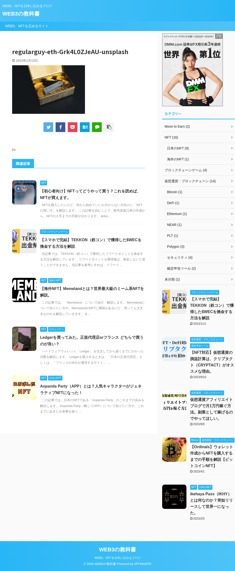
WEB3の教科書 (21, 14)
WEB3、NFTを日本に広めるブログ (117, 558)
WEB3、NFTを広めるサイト (27, 26)
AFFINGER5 (142, 564)
